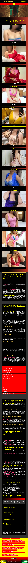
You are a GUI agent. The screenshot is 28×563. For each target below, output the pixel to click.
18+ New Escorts (6, 383)
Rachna (14, 83)
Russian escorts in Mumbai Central (9, 311)
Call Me (4, 561)
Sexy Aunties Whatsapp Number (9, 393)
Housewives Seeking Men (7, 374)
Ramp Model (5, 391)
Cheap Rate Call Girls (7, 380)
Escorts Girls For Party (7, 370)
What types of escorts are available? (9, 507)
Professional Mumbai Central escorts (9, 295)
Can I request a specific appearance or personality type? (13, 514)
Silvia (14, 63)
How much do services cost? (8, 512)
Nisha (14, 145)
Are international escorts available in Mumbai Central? (12, 517)
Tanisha (14, 104)
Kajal (14, 125)
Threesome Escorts (6, 378)
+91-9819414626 (22, 1)
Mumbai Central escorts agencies (8, 403)
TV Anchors (5, 387)
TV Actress (5, 385)
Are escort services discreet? (8, 505)
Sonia (14, 228)
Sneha (14, 248)
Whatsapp (24, 561)
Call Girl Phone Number (7, 372)
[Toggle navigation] (14, 4)
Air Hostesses (5, 366)
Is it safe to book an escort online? (9, 519)
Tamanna (14, 42)
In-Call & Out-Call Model (7, 368)
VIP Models (5, 389)
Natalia (14, 166)
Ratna (14, 208)
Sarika (14, 268)
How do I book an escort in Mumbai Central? (11, 499)
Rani (14, 187)
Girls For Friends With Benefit (8, 376)
